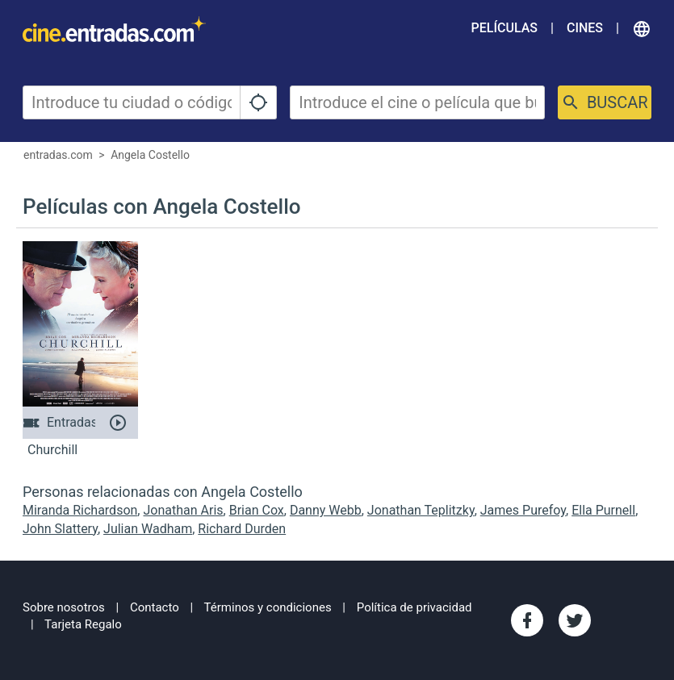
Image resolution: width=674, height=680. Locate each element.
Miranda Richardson (80, 510)
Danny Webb (326, 510)
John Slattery (60, 528)
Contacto (154, 607)
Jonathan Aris (183, 510)
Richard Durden (242, 528)
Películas (504, 27)
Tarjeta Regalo (83, 624)
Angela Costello (150, 154)
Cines (585, 27)
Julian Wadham (147, 528)
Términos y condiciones (268, 607)
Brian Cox (256, 510)
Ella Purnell (603, 510)
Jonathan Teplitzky (421, 510)
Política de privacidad (414, 607)
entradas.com (58, 154)
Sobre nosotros (64, 607)
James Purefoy (523, 510)
